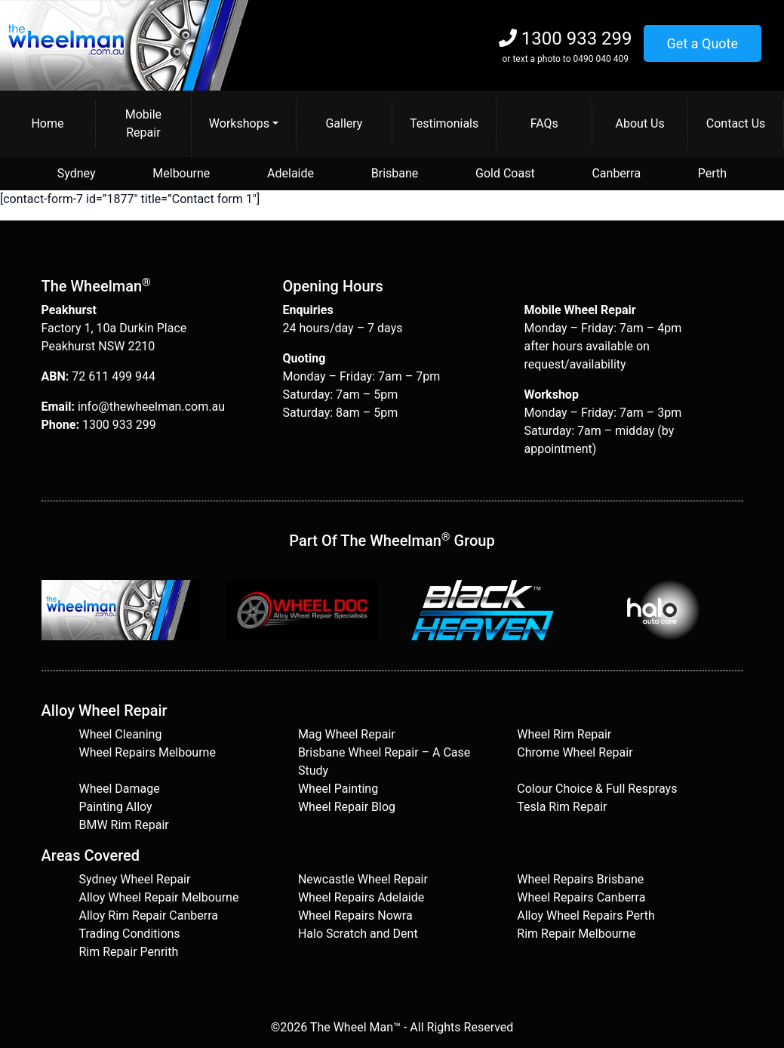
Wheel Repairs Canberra (581, 897)
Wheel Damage (119, 788)
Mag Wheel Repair (346, 734)
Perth (712, 173)
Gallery (343, 123)
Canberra (616, 173)
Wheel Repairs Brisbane (580, 879)
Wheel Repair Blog (346, 807)
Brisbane (395, 173)
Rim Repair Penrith (129, 952)
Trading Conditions (129, 933)
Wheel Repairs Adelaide (361, 897)
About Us (640, 123)
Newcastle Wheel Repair (363, 879)
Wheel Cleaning (120, 734)
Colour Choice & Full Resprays (597, 788)
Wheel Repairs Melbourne (147, 752)
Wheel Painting (338, 788)
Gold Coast (505, 173)
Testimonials (444, 123)
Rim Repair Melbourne (576, 933)
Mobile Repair (143, 123)
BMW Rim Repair (124, 825)
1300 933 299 (576, 38)
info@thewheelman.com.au (151, 406)
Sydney (76, 173)
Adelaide (290, 173)
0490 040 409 (600, 59)
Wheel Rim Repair (564, 734)
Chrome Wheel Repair (574, 752)
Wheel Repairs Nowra (355, 915)
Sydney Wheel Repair (135, 879)
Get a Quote (702, 43)
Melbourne (181, 173)
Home (47, 123)
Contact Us (736, 123)
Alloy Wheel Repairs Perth (586, 915)
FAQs (544, 123)
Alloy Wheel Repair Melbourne (159, 897)
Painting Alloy (115, 807)
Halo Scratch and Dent (358, 933)
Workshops (239, 123)
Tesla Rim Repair (562, 807)
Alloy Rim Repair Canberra (148, 915)
